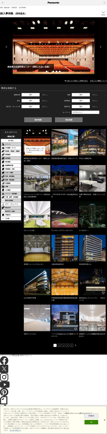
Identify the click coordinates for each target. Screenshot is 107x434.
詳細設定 (91, 416)
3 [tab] (53, 72)
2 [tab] (50, 72)
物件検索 (38, 120)
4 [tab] (57, 72)
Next (100, 47)
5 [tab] (60, 72)
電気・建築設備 (4, 7)
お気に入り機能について (98, 81)
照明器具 (14, 7)
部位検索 (68, 120)
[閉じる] (104, 419)
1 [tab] (47, 72)
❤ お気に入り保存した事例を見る (76, 81)
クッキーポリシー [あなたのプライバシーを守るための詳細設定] (15, 430)
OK (91, 422)
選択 (30, 95)
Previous (6, 47)
